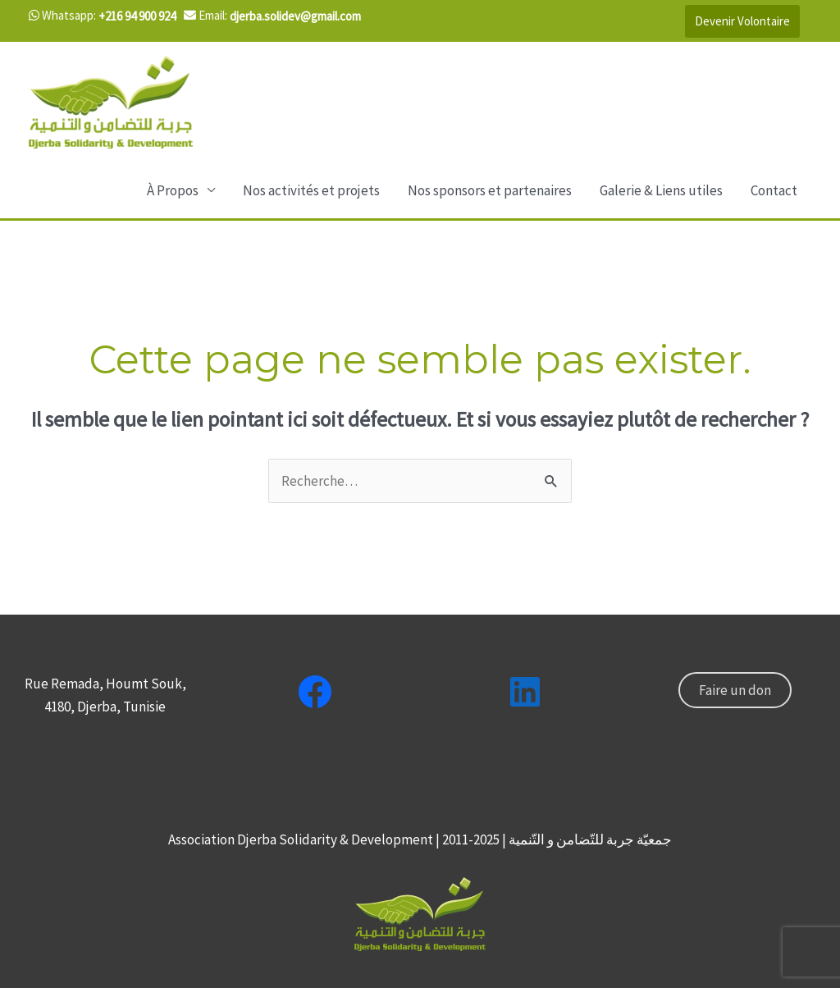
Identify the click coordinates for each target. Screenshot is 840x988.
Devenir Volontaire (742, 21)
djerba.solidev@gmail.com (295, 16)
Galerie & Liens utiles (661, 190)
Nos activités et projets (311, 190)
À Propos (173, 190)
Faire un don (735, 690)
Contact (774, 190)
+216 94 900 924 (137, 16)
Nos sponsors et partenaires (490, 190)
